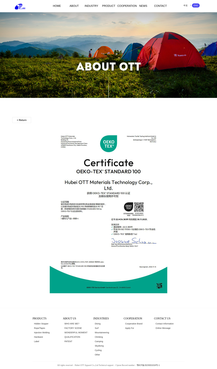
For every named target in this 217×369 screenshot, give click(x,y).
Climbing (99, 337)
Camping (99, 341)
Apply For (129, 328)
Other (97, 354)
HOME (57, 5)
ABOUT (74, 5)
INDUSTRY (91, 5)
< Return (21, 120)
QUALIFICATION (72, 337)
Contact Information (165, 323)
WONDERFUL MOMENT (75, 332)
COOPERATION (126, 5)
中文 (186, 5)
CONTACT (160, 5)
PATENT (68, 341)
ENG (196, 5)
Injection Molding (42, 332)
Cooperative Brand (134, 323)
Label (36, 341)
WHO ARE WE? (71, 323)
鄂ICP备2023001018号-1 (148, 365)
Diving (98, 323)
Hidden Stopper (41, 323)
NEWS (143, 5)
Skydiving (99, 346)
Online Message (163, 328)
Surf (97, 328)
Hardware (38, 337)
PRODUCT (108, 5)
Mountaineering (102, 332)
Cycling (98, 350)
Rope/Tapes (39, 328)
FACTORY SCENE (73, 328)
